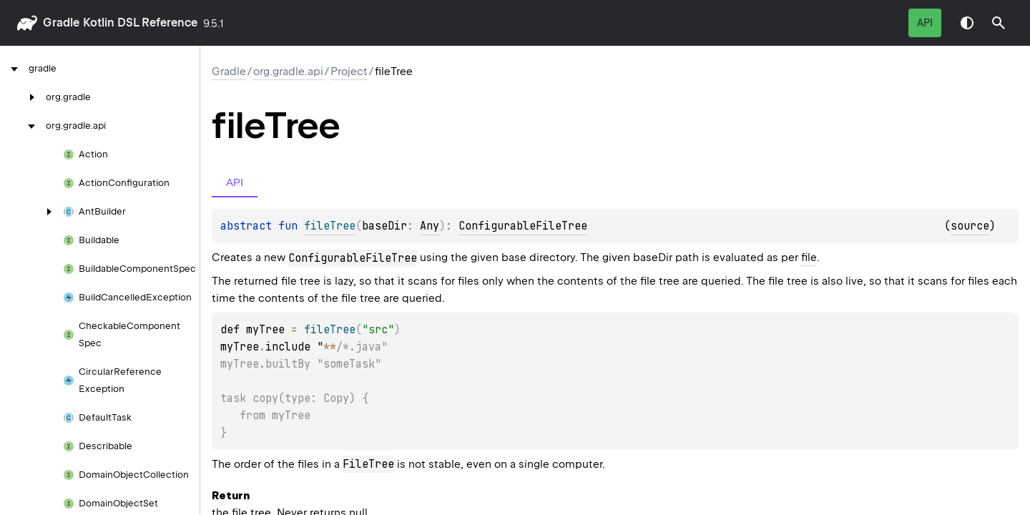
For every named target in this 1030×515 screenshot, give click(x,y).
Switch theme (967, 23)
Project (349, 71)
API (925, 23)
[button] (998, 23)
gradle (61, 22)
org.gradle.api (288, 71)
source (970, 226)
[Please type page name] (998, 23)
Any (429, 226)
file (809, 257)
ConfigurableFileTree (522, 226)
